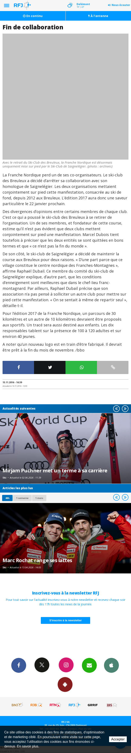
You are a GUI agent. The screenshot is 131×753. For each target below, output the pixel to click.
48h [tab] (7, 498)
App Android (65, 684)
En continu (33, 16)
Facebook (18, 665)
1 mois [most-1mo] (39, 498)
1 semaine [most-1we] (22, 498)
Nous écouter (121, 5)
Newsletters (89, 665)
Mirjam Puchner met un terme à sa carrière (55, 470)
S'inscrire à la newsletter (65, 620)
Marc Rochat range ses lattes (37, 560)
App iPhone (111, 665)
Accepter (118, 739)
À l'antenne (98, 16)
